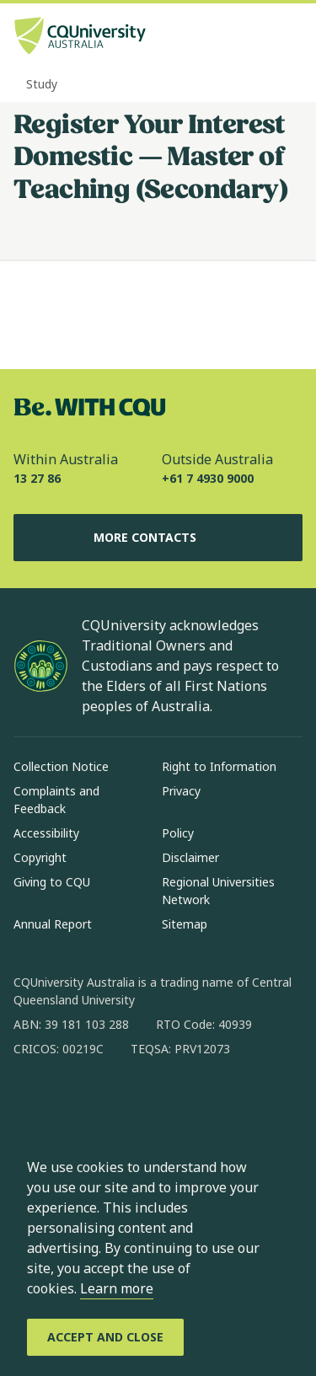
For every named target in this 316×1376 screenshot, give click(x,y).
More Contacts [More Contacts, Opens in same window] (158, 537)
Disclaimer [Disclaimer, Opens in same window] (190, 857)
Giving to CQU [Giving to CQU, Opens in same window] (51, 882)
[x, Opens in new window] (163, 1103)
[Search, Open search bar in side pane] (259, 38)
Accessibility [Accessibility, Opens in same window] (46, 833)
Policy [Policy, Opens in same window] (178, 833)
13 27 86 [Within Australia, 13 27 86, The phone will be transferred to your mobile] (37, 478)
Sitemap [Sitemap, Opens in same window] (184, 924)
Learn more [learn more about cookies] (116, 1288)
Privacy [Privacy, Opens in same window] (181, 791)
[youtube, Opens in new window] (207, 1103)
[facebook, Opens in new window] (32, 1103)
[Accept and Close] (105, 1337)
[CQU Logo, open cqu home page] (80, 37)
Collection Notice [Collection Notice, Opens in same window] (61, 766)
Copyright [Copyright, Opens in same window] (40, 857)
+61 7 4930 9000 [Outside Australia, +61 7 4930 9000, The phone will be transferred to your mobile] (208, 478)
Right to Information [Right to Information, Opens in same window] (219, 766)
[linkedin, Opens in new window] (119, 1103)
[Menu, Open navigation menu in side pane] (288, 38)
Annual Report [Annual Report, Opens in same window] (52, 924)
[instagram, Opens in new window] (75, 1103)
